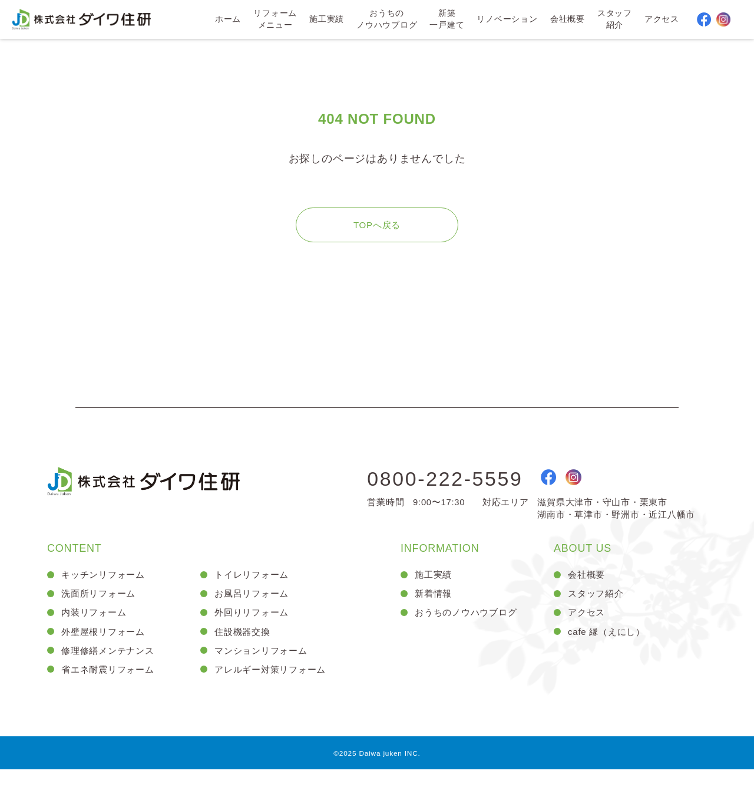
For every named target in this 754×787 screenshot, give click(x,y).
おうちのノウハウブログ (385, 20)
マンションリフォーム (263, 666)
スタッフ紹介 (614, 20)
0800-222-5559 (452, 490)
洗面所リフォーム (100, 606)
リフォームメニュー (274, 20)
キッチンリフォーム (105, 586)
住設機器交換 (244, 646)
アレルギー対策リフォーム (273, 686)
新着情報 (434, 606)
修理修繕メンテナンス (110, 666)
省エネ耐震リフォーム (110, 686)
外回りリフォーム (253, 626)
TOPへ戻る (377, 234)
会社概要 (567, 20)
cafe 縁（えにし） (609, 646)
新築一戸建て (446, 20)
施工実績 (325, 20)
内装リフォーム (96, 626)
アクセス (661, 20)
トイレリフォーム (253, 586)
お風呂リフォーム (253, 606)
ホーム (227, 20)
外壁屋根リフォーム (105, 646)
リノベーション (506, 20)
